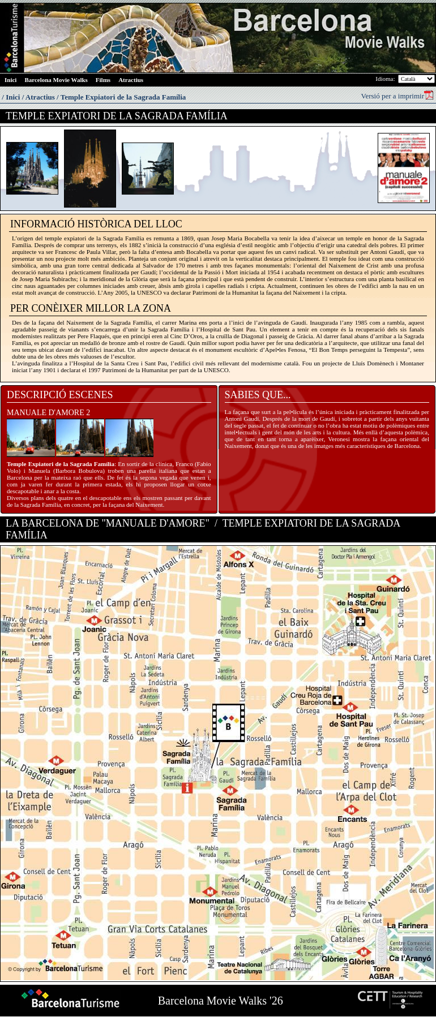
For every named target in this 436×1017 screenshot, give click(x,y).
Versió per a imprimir (397, 95)
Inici (10, 79)
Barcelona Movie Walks (55, 79)
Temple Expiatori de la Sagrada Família (123, 97)
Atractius (130, 79)
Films (103, 79)
